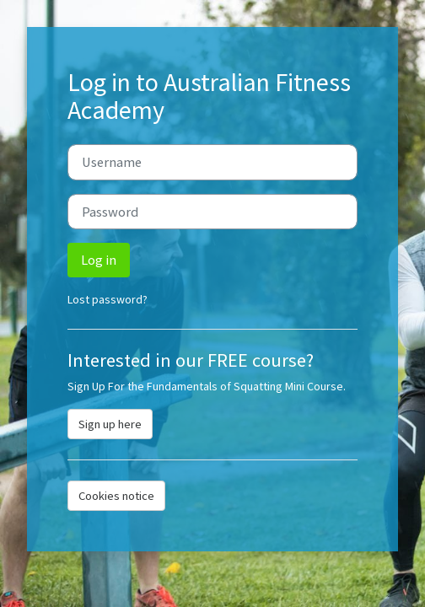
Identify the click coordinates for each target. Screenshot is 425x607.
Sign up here (110, 424)
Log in (98, 259)
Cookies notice (116, 495)
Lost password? (107, 299)
